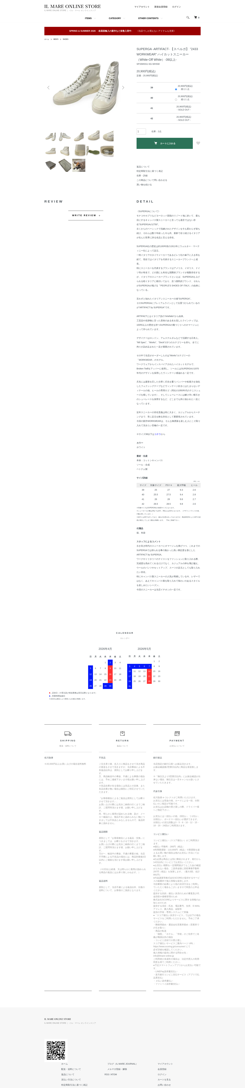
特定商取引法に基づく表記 (150, 171)
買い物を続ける (144, 184)
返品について (143, 166)
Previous (49, 87)
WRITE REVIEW (84, 215)
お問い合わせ (191, 1041)
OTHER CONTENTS (148, 18)
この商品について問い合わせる (152, 180)
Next (122, 87)
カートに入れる (164, 143)
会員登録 (189, 1025)
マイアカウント (142, 6)
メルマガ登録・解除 (150, 1025)
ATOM (150, 1030)
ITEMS (88, 18)
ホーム (47, 39)
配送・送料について (110, 1025)
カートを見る (191, 1036)
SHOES (68, 39)
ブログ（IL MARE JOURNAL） (156, 1020)
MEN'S (57, 39)
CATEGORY (115, 18)
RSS (143, 1030)
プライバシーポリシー (111, 1046)
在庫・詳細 (142, 175)
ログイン (176, 6)
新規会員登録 (161, 6)
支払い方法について (110, 1036)
